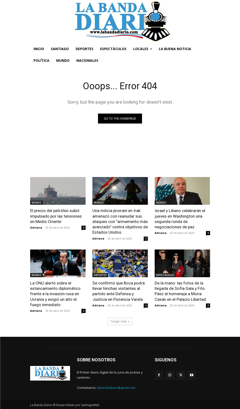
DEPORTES (100, 274)
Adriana (36, 227)
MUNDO (36, 202)
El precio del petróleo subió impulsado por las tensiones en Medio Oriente (56, 216)
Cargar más (120, 321)
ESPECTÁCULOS (165, 274)
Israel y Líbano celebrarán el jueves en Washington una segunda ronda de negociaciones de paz (180, 218)
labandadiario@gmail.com (116, 387)
